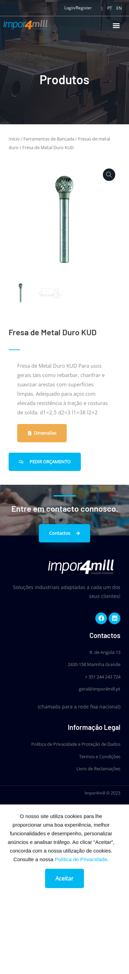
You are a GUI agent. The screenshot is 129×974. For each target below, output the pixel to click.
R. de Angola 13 (104, 652)
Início (14, 139)
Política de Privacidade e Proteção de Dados (75, 744)
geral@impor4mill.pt (99, 689)
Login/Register (78, 8)
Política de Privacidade (81, 866)
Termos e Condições (99, 756)
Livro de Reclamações (98, 768)
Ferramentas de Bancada (48, 139)
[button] (116, 25)
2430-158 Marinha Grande (94, 664)
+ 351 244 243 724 (102, 677)
